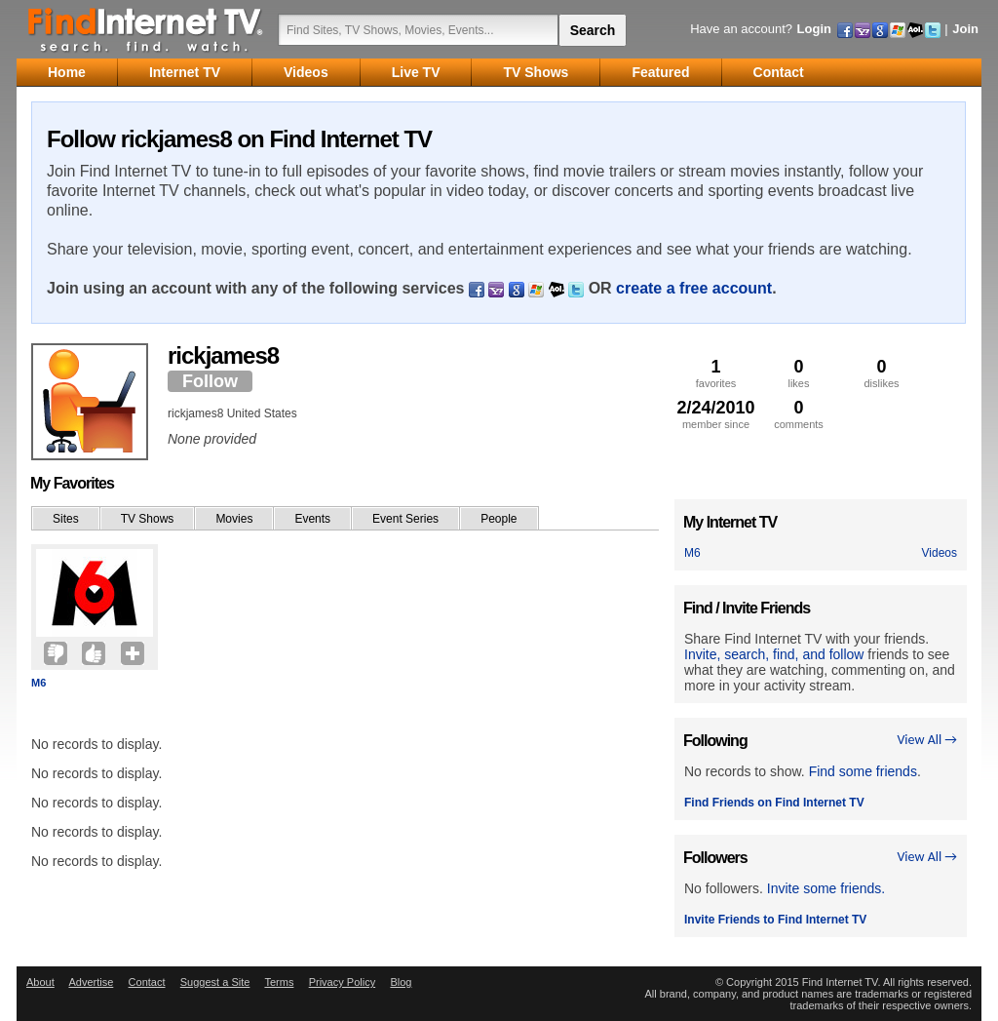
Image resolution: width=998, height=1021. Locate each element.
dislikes (881, 373)
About (40, 982)
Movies (233, 519)
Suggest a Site (215, 982)
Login (814, 28)
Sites (66, 519)
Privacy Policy (342, 982)
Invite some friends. (826, 888)
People (498, 519)
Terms (278, 982)
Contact (147, 982)
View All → (927, 739)
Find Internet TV (146, 29)
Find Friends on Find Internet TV (774, 802)
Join (965, 28)
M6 (38, 682)
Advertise (90, 982)
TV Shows (147, 519)
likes (798, 373)
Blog (400, 982)
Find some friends (863, 771)
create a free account (694, 288)
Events (312, 519)
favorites (715, 373)
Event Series (405, 519)
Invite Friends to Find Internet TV (775, 919)
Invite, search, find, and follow (774, 654)
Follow (210, 381)
